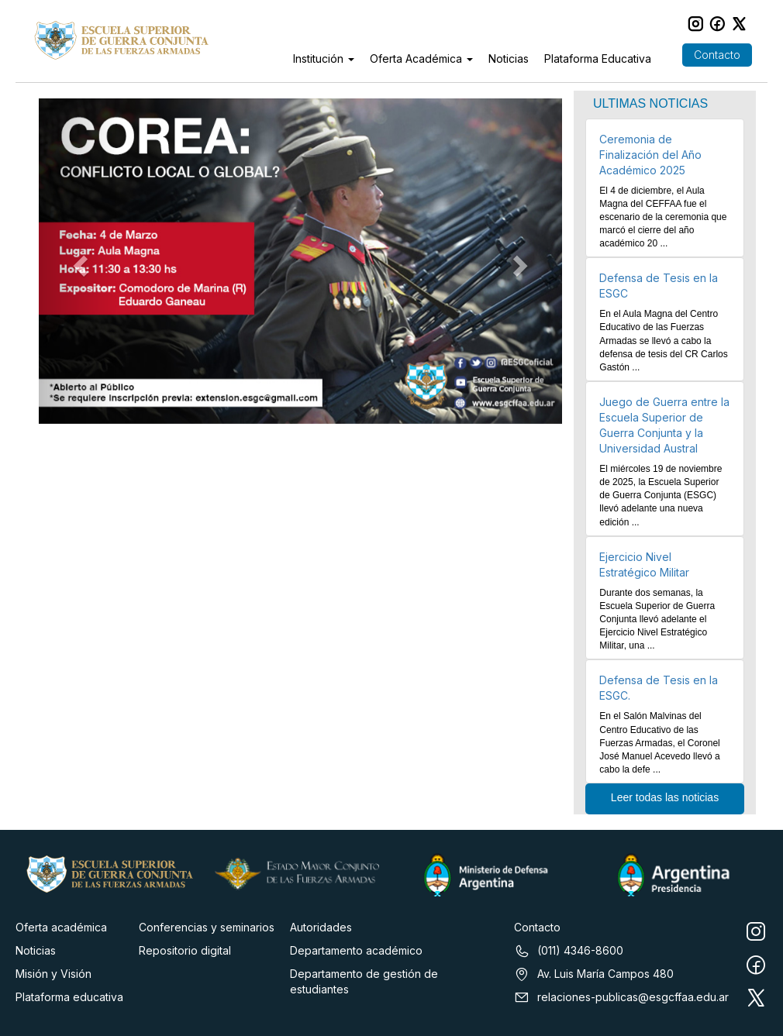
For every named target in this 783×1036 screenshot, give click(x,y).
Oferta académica (61, 927)
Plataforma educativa (69, 996)
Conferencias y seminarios (206, 927)
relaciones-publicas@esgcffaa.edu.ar (621, 997)
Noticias (508, 58)
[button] (78, 261)
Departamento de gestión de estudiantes (364, 981)
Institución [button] (323, 58)
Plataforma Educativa (597, 58)
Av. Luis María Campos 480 (594, 974)
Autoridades (321, 927)
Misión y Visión (53, 973)
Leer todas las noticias (665, 797)
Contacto (717, 54)
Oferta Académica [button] (421, 58)
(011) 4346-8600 (568, 951)
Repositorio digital (185, 950)
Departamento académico (356, 950)
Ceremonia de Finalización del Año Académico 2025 (650, 155)
